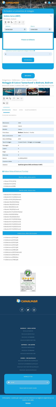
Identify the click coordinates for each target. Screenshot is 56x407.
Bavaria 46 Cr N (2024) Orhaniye (13, 212)
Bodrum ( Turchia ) (32, 80)
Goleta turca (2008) (10, 186)
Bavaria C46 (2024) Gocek (12, 209)
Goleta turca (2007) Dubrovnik (13, 252)
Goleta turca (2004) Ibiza (11, 257)
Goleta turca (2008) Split (11, 250)
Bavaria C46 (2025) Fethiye (12, 202)
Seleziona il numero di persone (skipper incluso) (20, 51)
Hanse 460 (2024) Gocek (11, 207)
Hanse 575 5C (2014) (10, 181)
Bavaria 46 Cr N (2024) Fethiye (13, 219)
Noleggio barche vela (28, 334)
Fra (53, 85)
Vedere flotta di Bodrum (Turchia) (15, 171)
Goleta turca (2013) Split (11, 242)
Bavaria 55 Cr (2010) (10, 184)
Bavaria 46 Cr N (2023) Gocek (13, 221)
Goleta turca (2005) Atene (12, 255)
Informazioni (6, 110)
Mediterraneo (16, 80)
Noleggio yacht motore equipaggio (28, 367)
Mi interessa (28, 60)
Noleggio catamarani (28, 337)
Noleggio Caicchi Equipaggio (28, 370)
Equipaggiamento (31, 110)
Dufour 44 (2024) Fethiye (11, 214)
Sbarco (33, 26)
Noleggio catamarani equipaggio (28, 364)
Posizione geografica (9, 115)
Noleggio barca (6, 80)
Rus (46, 85)
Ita (50, 85)
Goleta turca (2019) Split (11, 237)
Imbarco (8, 26)
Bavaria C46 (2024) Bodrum (12, 217)
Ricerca (28, 75)
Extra (21, 110)
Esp (39, 85)
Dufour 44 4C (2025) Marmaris (13, 199)
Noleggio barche (28, 331)
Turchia (23, 80)
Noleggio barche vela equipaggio (28, 360)
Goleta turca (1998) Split (11, 259)
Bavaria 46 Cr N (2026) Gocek (13, 194)
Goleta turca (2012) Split (11, 247)
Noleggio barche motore (28, 340)
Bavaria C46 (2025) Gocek (12, 204)
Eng (43, 85)
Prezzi (15, 110)
